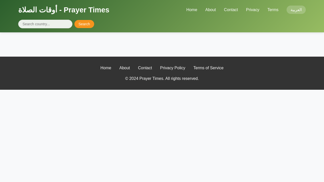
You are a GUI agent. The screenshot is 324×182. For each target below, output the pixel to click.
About (210, 10)
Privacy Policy (172, 68)
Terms (272, 10)
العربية (296, 10)
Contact (231, 10)
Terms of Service (208, 68)
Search (84, 24)
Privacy (252, 10)
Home (191, 10)
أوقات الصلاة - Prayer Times (63, 10)
